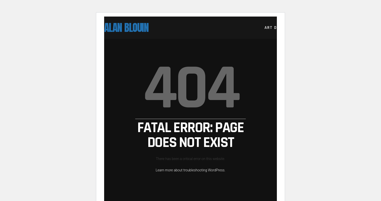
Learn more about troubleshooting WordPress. (190, 170)
